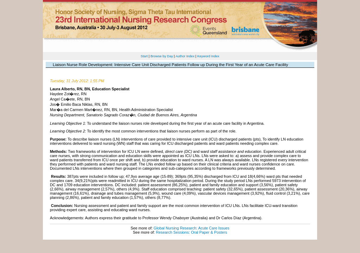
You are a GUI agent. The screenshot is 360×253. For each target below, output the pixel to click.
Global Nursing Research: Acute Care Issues (192, 228)
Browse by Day (161, 56)
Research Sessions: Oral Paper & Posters (191, 232)
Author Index (184, 56)
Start (144, 56)
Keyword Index (208, 56)
